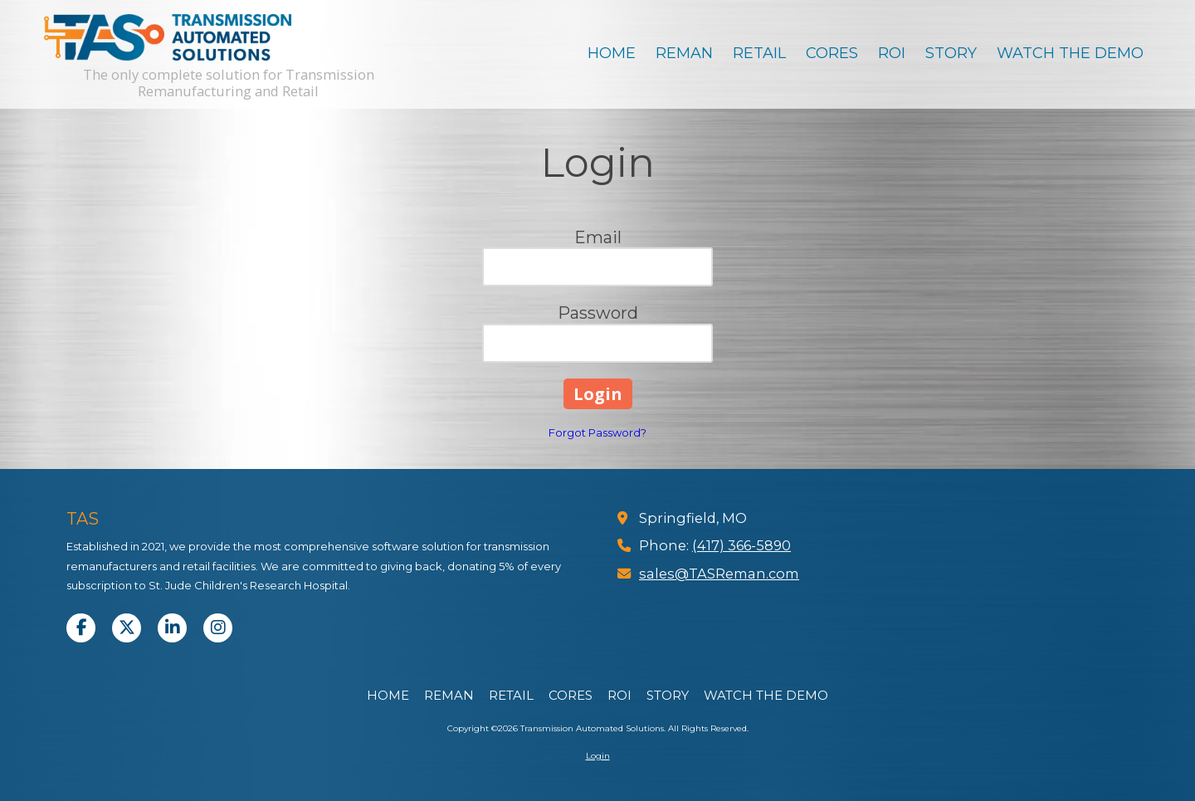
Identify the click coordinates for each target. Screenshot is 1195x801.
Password (598, 313)
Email (598, 237)
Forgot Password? (597, 432)
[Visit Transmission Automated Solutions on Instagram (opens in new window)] (217, 627)
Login (598, 755)
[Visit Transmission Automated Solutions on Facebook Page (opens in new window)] (80, 627)
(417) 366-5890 (741, 545)
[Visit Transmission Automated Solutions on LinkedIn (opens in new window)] (172, 627)
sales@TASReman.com (719, 573)
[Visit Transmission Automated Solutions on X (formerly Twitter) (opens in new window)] (126, 627)
